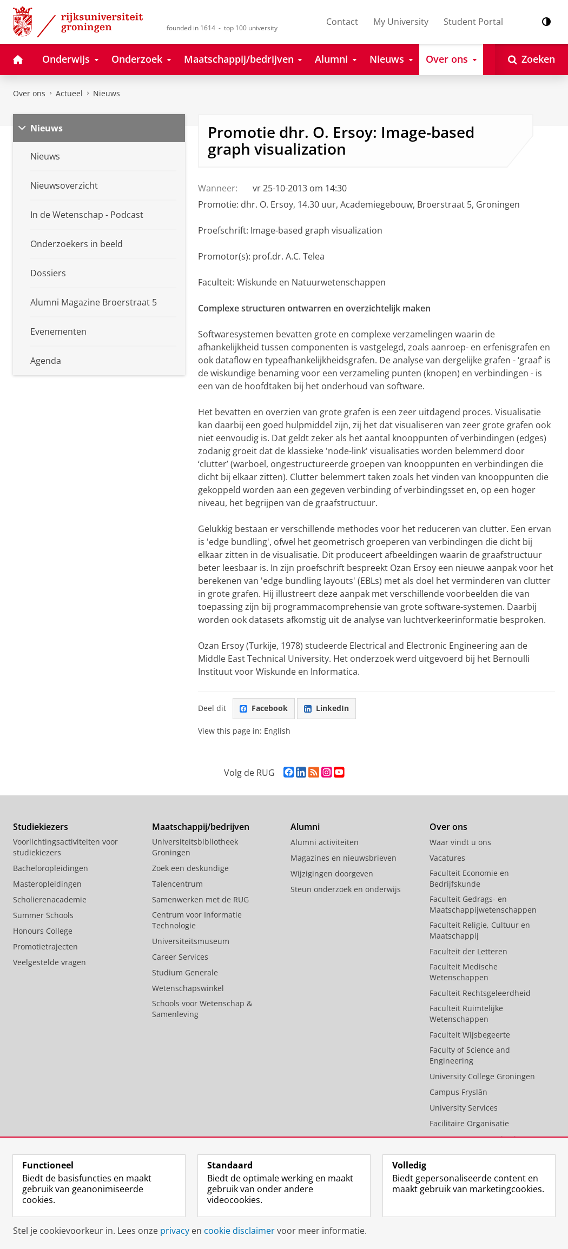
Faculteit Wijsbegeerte (470, 1034)
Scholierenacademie (50, 899)
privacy (174, 1231)
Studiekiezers (40, 826)
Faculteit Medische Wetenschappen (464, 971)
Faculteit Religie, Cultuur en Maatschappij (480, 930)
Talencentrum (177, 884)
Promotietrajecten (45, 946)
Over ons (29, 93)
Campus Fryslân (458, 1092)
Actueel (69, 93)
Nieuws (106, 93)
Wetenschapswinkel (188, 988)
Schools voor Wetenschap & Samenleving (202, 1008)
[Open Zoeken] (531, 59)
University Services (464, 1107)
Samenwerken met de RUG (200, 899)
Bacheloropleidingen (50, 868)
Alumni (305, 826)
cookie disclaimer (239, 1231)
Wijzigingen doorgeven (331, 873)
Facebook (264, 708)
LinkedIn (326, 708)
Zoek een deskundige (190, 868)
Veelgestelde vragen (49, 962)
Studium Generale (185, 972)
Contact (342, 22)
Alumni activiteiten (324, 842)
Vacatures (447, 858)
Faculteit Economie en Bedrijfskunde (469, 878)
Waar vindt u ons (460, 842)
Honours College (42, 931)
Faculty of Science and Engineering (470, 1055)
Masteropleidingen (47, 884)
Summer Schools (43, 915)
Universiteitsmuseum (190, 941)
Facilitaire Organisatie (469, 1123)
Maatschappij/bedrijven (200, 826)
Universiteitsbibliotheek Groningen (195, 847)
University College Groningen (482, 1076)
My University (400, 22)
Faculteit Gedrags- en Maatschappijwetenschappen (483, 904)
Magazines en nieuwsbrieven (343, 858)
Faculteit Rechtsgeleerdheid (480, 993)
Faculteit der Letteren (468, 951)
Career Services (180, 957)
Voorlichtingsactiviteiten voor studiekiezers (65, 847)
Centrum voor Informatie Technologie (197, 920)
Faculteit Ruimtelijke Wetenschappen (466, 1013)
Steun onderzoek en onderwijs (345, 889)
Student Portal (473, 22)
